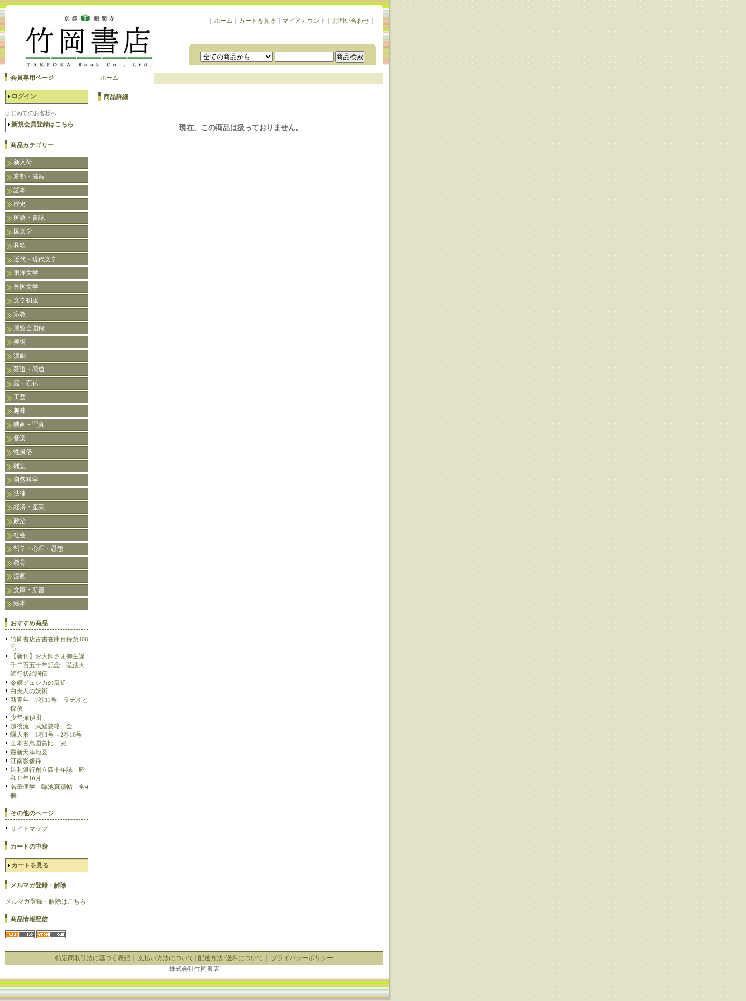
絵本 (19, 603)
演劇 (19, 355)
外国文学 (25, 286)
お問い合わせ (350, 20)
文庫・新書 (29, 590)
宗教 (19, 314)
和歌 (19, 245)
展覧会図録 (29, 328)
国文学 (22, 231)
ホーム (223, 20)
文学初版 (25, 300)
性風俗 (22, 452)
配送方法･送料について (230, 958)
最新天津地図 (29, 752)
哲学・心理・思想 (38, 548)
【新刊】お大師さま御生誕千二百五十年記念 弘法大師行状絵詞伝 (47, 665)
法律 (19, 493)
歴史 (19, 203)
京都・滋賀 (29, 176)
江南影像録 (25, 761)
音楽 (19, 438)
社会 (19, 535)
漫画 (19, 576)
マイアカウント (304, 20)
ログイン (23, 96)
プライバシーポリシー (302, 958)
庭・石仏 (25, 383)
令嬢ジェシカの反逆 (38, 682)
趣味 (19, 410)
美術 (19, 341)
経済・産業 (29, 507)
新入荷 (22, 162)
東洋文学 (25, 272)
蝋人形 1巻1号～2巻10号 (46, 734)
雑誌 (19, 466)
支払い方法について (166, 958)
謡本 (19, 190)
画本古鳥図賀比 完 (38, 743)
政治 (19, 521)
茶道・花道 (29, 369)
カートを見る (257, 20)
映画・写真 (29, 424)
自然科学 (25, 479)
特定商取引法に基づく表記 (92, 958)
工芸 (19, 397)
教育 (19, 562)
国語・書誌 (29, 217)
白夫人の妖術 (29, 691)
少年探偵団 (25, 717)
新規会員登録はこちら (42, 124)
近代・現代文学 (35, 259)
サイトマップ (29, 829)
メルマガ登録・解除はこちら (45, 901)
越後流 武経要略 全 (41, 726)
